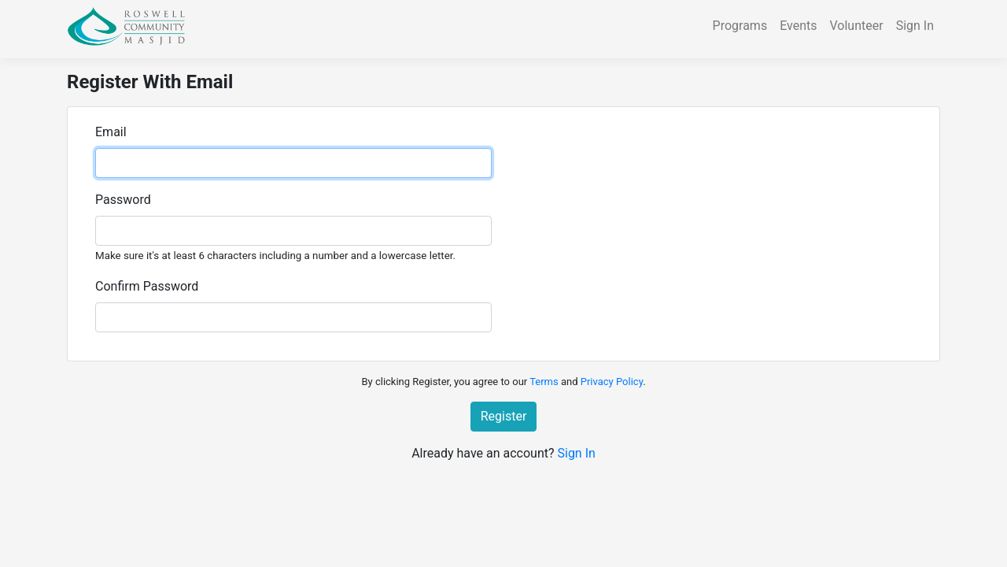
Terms (544, 381)
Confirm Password (146, 286)
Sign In (915, 25)
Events (798, 25)
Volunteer (856, 25)
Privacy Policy (612, 381)
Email (111, 131)
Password (123, 199)
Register (504, 416)
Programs (740, 25)
